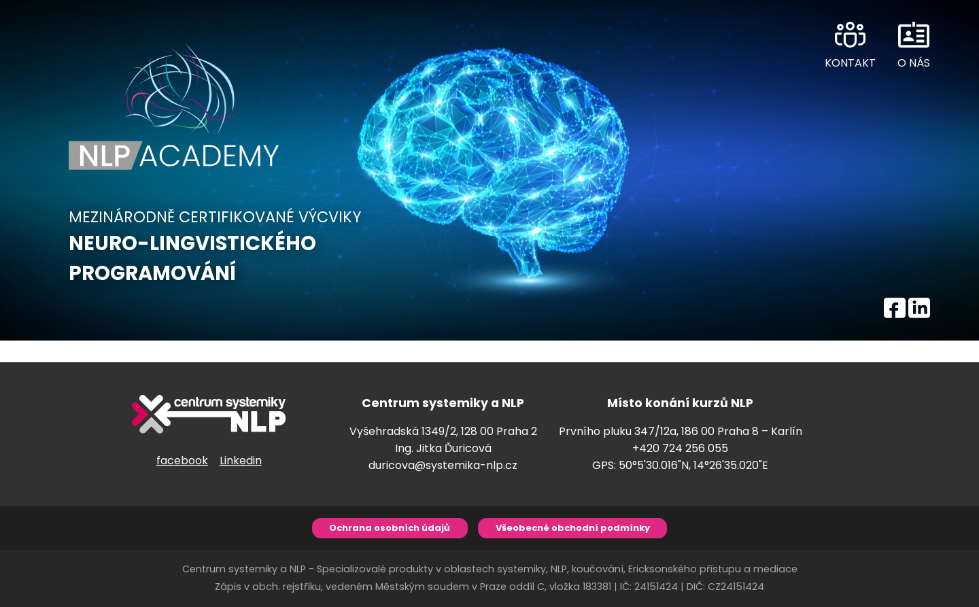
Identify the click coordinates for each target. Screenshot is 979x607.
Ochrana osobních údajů (389, 527)
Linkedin (241, 460)
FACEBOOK (895, 305)
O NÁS (913, 63)
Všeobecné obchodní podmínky (573, 527)
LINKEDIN (919, 305)
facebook (182, 460)
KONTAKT (850, 63)
